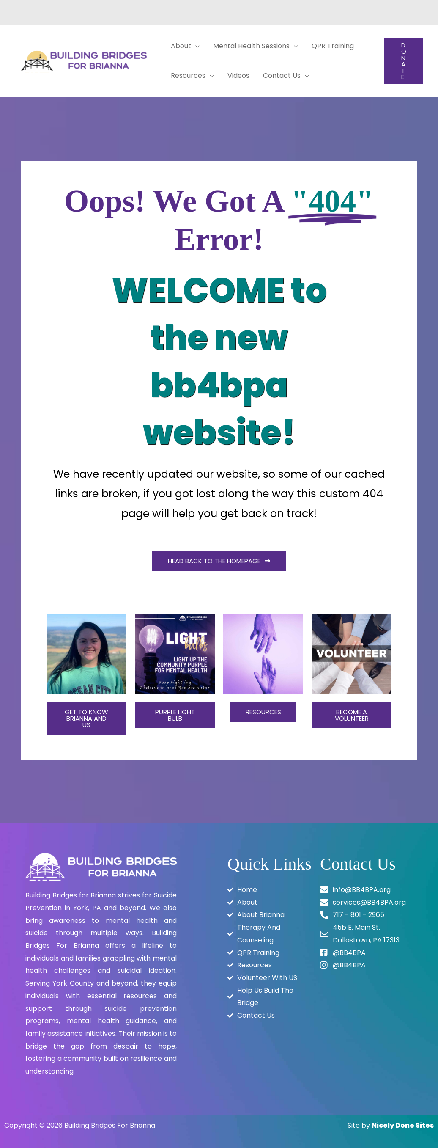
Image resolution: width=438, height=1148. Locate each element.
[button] (403, 61)
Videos (238, 75)
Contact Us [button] (282, 75)
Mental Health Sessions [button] (251, 46)
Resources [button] (188, 75)
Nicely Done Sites (403, 1125)
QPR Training (333, 46)
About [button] (181, 46)
